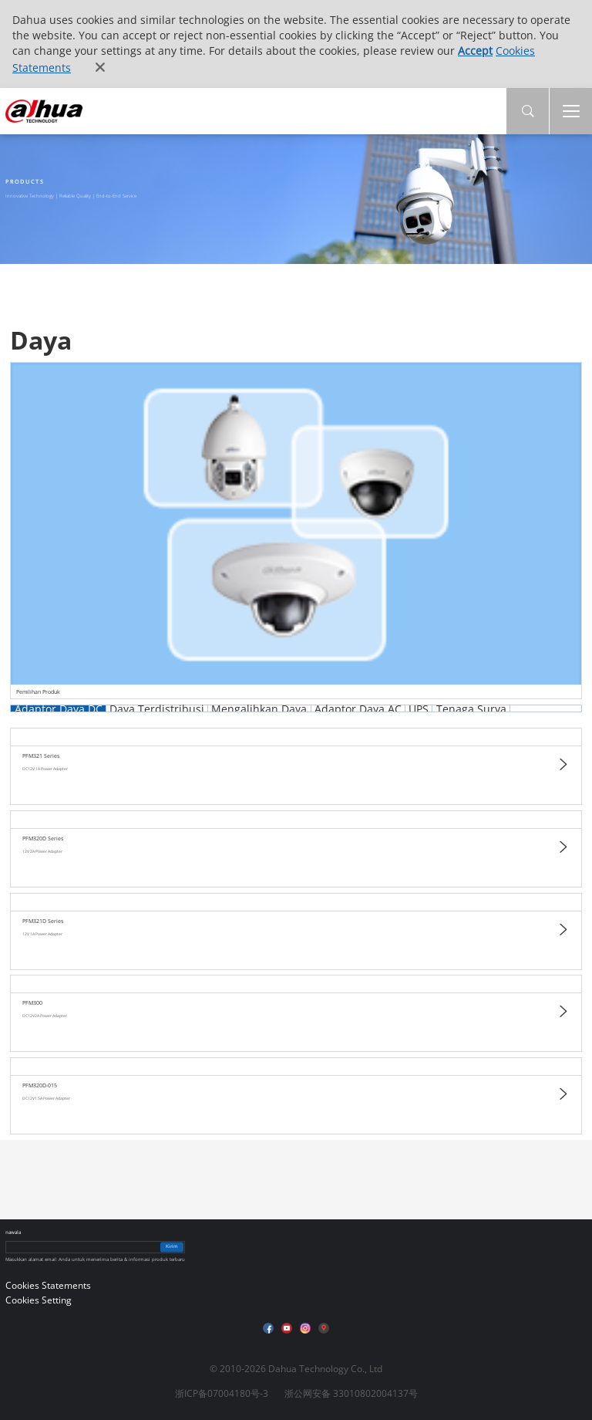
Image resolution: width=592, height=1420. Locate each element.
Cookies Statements (48, 1285)
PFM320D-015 (39, 1085)
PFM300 (32, 1002)
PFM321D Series (42, 921)
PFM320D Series (42, 838)
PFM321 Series (40, 755)
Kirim (172, 1247)
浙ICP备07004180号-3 (221, 1393)
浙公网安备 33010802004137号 (351, 1393)
